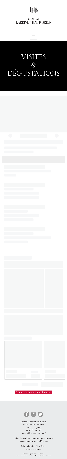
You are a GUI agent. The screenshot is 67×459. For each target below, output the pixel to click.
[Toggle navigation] (33, 37)
